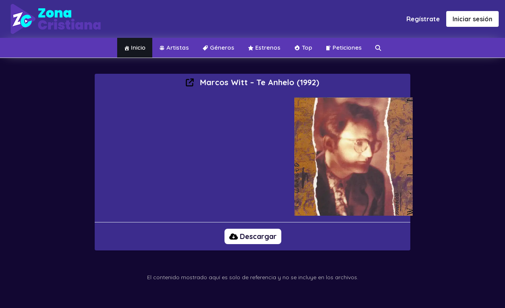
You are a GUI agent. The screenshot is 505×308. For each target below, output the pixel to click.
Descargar (253, 236)
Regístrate (423, 19)
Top (303, 47)
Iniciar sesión (472, 19)
